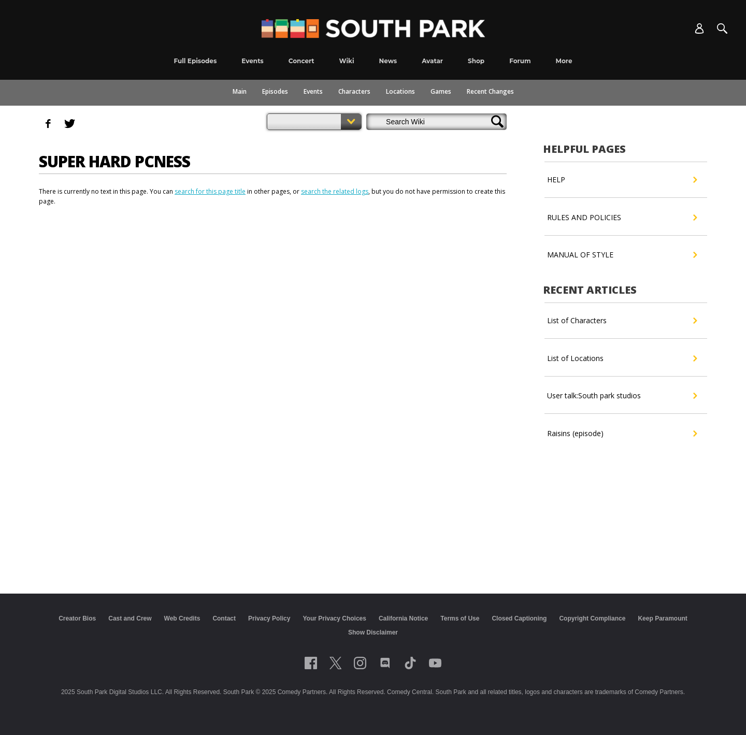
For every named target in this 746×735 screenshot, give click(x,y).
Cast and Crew (129, 618)
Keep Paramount (662, 618)
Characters (354, 91)
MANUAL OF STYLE (622, 255)
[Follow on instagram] (360, 663)
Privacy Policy (269, 618)
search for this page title (210, 191)
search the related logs (334, 191)
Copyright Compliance (592, 618)
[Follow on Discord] (385, 663)
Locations (400, 91)
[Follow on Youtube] (435, 663)
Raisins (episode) (622, 433)
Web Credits (182, 618)
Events (313, 91)
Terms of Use (459, 618)
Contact (224, 618)
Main (240, 91)
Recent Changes (490, 91)
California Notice (403, 618)
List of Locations (622, 358)
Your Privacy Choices (334, 618)
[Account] (699, 28)
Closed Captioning (519, 618)
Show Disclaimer (373, 632)
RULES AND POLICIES (622, 217)
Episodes (275, 91)
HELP (622, 179)
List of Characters (622, 320)
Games (441, 91)
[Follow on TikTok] (410, 663)
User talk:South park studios (622, 395)
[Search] (722, 28)
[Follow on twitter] (335, 663)
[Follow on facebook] (311, 663)
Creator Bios (77, 618)
